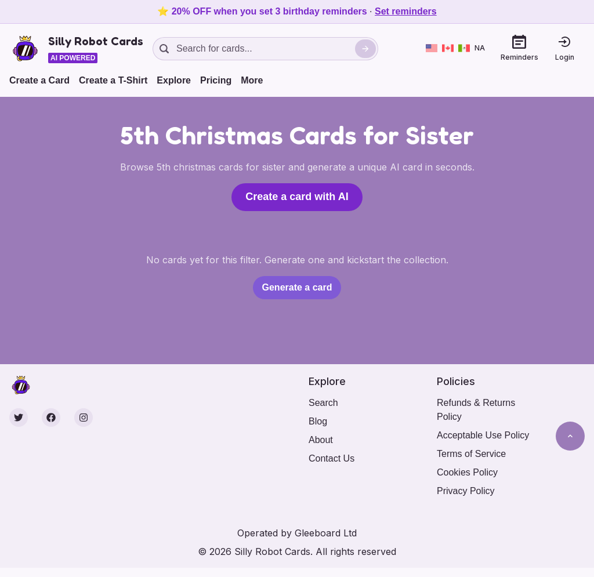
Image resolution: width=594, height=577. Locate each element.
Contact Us (331, 458)
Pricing (215, 80)
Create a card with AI (296, 196)
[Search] (365, 48)
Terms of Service (471, 454)
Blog (318, 421)
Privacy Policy (466, 491)
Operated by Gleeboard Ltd (297, 533)
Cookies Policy (467, 472)
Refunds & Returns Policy (476, 410)
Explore (174, 80)
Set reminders (406, 11)
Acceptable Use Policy (483, 435)
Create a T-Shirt (113, 80)
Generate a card (297, 287)
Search (323, 403)
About (321, 440)
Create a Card (39, 80)
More (252, 80)
